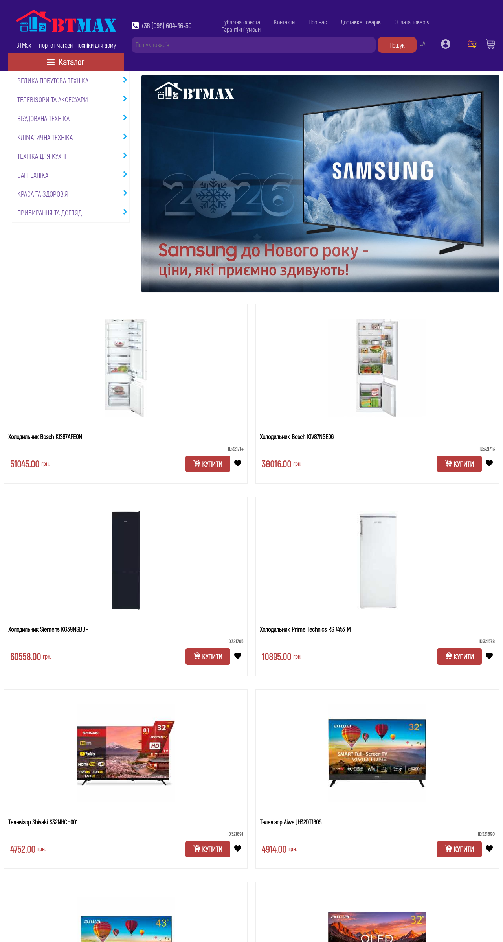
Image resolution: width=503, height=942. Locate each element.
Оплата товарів (412, 22)
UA (422, 43)
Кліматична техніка (45, 137)
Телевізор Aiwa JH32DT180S (290, 822)
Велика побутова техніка (52, 80)
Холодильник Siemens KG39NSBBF (48, 629)
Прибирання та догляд (49, 212)
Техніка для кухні (41, 156)
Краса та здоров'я (42, 194)
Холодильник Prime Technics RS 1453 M (305, 629)
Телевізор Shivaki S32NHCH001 (42, 822)
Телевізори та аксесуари (52, 99)
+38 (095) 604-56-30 (166, 25)
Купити (207, 464)
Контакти (284, 22)
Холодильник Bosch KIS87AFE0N (45, 436)
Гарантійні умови (241, 29)
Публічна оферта (240, 22)
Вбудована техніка (43, 118)
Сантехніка (32, 175)
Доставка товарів (361, 22)
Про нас (317, 22)
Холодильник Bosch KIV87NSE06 (297, 436)
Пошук (397, 45)
